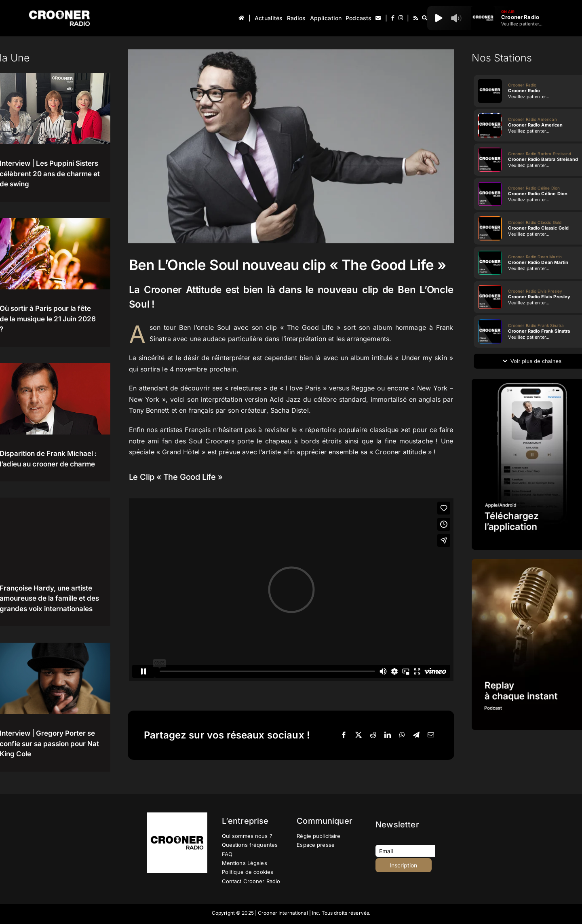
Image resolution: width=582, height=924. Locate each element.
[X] (358, 735)
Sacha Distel (289, 410)
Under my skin (424, 358)
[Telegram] (416, 735)
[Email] (431, 735)
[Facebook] (344, 735)
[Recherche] (424, 18)
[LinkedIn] (387, 735)
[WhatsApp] (402, 735)
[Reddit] (373, 735)
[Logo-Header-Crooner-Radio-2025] (59, 13)
